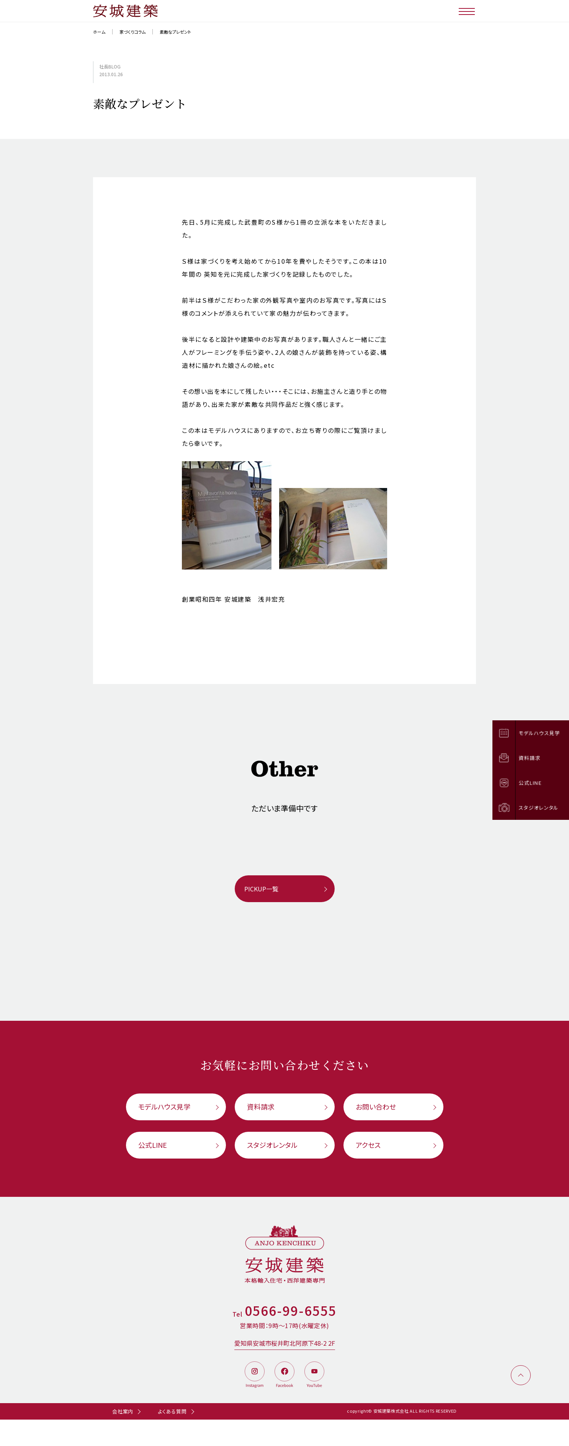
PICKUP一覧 (261, 888)
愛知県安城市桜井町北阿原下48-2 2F (284, 1343)
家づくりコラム (132, 32)
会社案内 (122, 1411)
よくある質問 (172, 1411)
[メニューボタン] (467, 11)
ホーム (99, 32)
